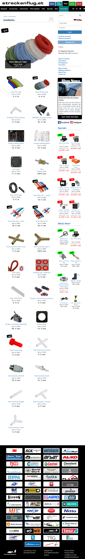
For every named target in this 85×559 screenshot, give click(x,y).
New (56, 9)
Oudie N (61, 106)
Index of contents (64, 59)
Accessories (13, 9)
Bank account (62, 68)
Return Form (62, 72)
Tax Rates (74, 53)
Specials (50, 9)
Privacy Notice (69, 551)
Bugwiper (4, 9)
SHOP (63, 117)
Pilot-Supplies (35, 9)
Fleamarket (64, 9)
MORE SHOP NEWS (72, 117)
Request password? (64, 38)
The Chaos (61, 65)
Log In (70, 32)
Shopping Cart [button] (69, 42)
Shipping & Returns (64, 70)
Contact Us (61, 74)
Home (5, 16)
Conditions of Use (70, 555)
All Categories (62, 63)
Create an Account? (64, 36)
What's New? (64, 223)
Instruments (24, 9)
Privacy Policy (69, 553)
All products (62, 61)
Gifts (43, 9)
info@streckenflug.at (72, 557)
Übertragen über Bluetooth (72, 108)
